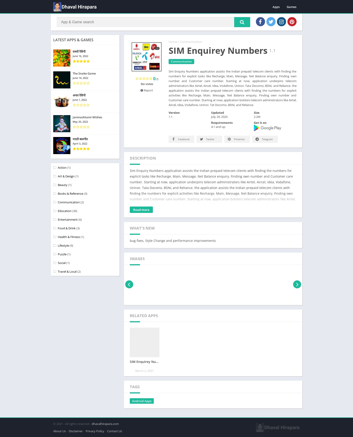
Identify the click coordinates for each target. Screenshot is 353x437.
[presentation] (129, 284)
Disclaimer (76, 431)
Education (65, 211)
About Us (59, 431)
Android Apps (141, 401)
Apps (276, 7)
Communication (191, 42)
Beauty (62, 185)
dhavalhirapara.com (105, 424)
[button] (242, 22)
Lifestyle (63, 245)
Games (291, 7)
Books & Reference (70, 193)
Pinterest (236, 139)
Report (147, 90)
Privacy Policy (95, 431)
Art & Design (66, 176)
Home (173, 42)
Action (62, 167)
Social (62, 263)
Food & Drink (67, 228)
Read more (141, 210)
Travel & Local (67, 271)
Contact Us (114, 431)
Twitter (207, 139)
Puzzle (62, 254)
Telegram (264, 139)
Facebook (180, 139)
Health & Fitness (69, 237)
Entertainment (68, 219)
